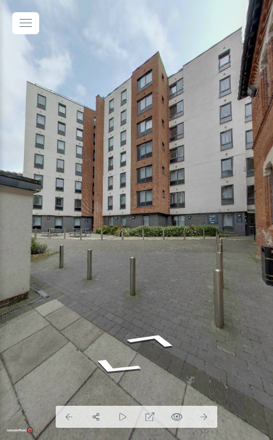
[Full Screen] (149, 417)
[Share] (96, 417)
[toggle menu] (25, 23)
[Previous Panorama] (69, 417)
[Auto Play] (123, 417)
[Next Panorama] (203, 417)
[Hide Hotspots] (176, 417)
